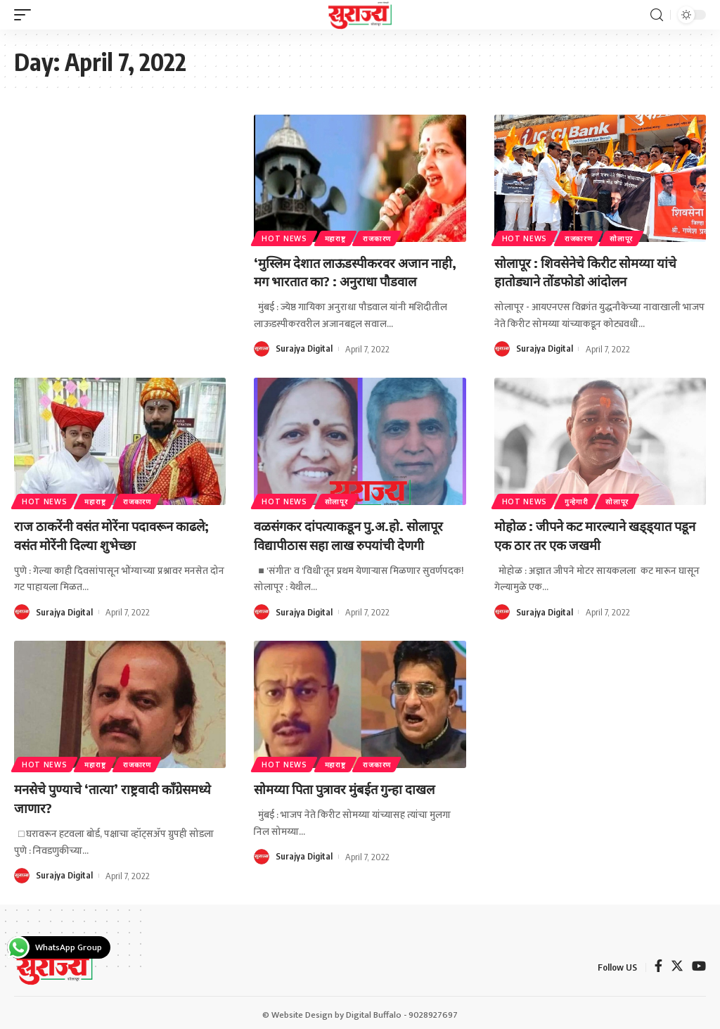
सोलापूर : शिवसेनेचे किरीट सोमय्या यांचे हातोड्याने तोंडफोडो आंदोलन (592, 271)
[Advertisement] (120, 208)
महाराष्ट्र (337, 238)
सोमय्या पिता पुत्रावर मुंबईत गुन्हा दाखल (351, 785)
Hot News (285, 238)
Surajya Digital (304, 347)
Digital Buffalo (373, 1010)
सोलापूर (625, 238)
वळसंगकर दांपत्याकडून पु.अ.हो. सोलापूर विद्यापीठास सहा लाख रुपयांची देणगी (356, 533)
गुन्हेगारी (579, 499)
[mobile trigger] (26, 14)
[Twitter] (677, 964)
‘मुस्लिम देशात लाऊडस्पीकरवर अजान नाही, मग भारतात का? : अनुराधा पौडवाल (355, 271)
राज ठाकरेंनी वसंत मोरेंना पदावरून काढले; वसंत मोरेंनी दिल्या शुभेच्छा (118, 533)
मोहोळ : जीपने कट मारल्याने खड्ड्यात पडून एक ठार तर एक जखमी (588, 533)
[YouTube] (699, 964)
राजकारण (381, 238)
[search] (657, 15)
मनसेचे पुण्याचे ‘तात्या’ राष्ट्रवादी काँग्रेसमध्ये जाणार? (91, 794)
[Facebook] (658, 964)
